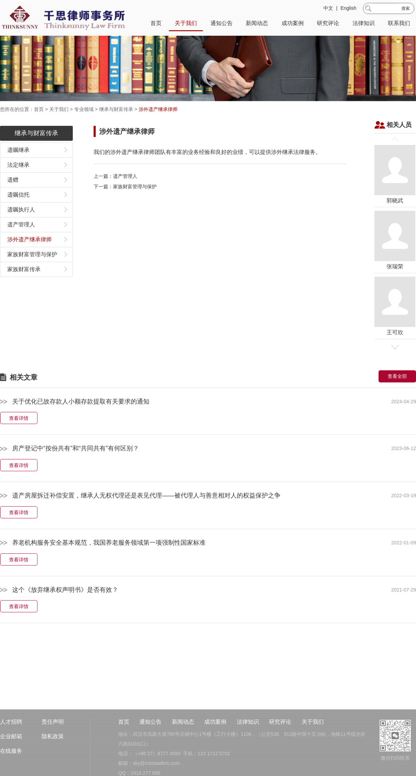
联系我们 (399, 24)
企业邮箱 (11, 758)
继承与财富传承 (116, 109)
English (348, 9)
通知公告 (221, 24)
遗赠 (12, 194)
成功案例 (292, 24)
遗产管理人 (21, 239)
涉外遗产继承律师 (158, 109)
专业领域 (84, 109)
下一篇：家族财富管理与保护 (125, 201)
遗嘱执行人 (21, 224)
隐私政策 (53, 758)
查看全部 (397, 390)
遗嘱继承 (18, 164)
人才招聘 (11, 744)
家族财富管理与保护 (32, 268)
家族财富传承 (24, 283)
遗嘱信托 (18, 209)
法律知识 (364, 24)
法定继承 (18, 179)
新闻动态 (257, 24)
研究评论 (328, 24)
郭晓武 (394, 188)
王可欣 (394, 320)
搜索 (405, 9)
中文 (328, 9)
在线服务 (11, 773)
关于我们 (186, 24)
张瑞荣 (394, 254)
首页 (156, 24)
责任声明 (53, 744)
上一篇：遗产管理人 (115, 190)
